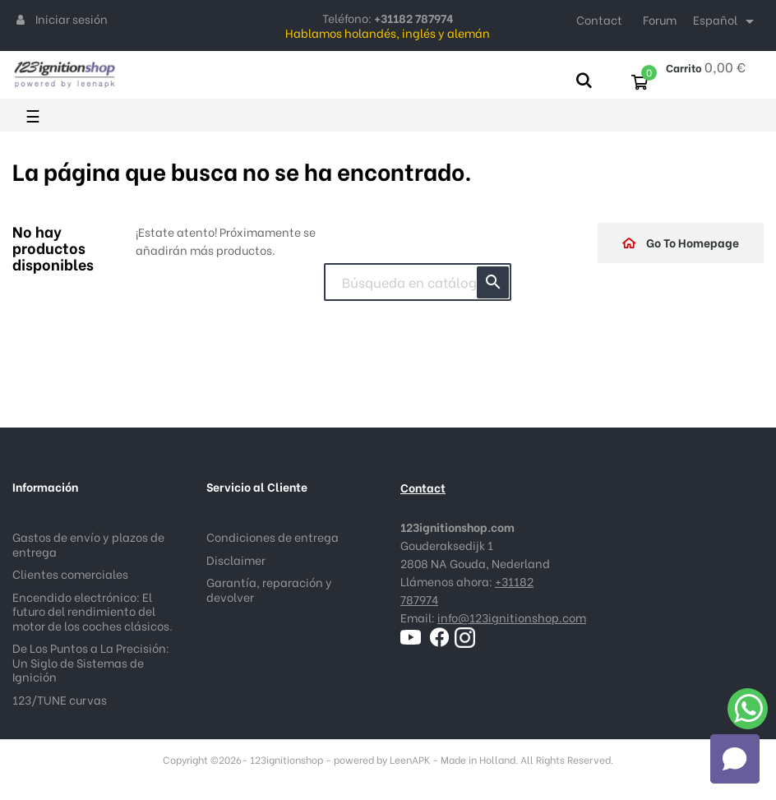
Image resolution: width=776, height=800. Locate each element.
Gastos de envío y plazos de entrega (88, 544)
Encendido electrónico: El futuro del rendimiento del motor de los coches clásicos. (92, 611)
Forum (660, 19)
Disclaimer (236, 559)
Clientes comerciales (70, 573)
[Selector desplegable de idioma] (726, 21)
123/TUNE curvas (59, 699)
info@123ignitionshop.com (511, 617)
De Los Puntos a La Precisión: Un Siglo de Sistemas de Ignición (90, 662)
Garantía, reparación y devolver (269, 589)
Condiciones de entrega (272, 536)
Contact (599, 19)
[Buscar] (417, 282)
